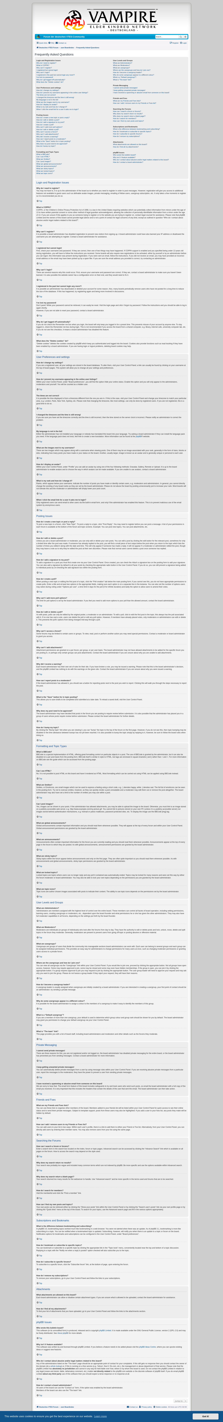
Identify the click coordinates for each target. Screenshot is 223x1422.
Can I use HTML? (43, 157)
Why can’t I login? (43, 72)
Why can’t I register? (44, 68)
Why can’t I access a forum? (47, 132)
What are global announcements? (49, 164)
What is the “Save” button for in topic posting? (53, 141)
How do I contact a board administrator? (128, 162)
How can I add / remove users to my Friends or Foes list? (134, 103)
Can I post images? (43, 161)
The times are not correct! (46, 95)
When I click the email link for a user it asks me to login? (57, 109)
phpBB (138, 436)
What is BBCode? (43, 154)
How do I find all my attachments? (126, 147)
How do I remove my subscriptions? (126, 136)
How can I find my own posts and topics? (128, 121)
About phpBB (62, 1333)
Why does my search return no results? (128, 114)
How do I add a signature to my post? (50, 122)
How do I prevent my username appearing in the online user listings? (62, 92)
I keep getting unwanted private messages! (129, 90)
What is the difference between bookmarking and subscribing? (136, 129)
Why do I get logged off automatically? (50, 80)
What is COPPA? (42, 65)
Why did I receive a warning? (47, 137)
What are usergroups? (121, 68)
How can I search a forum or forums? (127, 111)
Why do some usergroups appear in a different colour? (133, 75)
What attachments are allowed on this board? (130, 144)
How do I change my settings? (47, 90)
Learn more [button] (100, 1416)
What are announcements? (46, 166)
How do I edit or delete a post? (47, 120)
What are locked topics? (45, 171)
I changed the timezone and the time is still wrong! (55, 97)
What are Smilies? (43, 159)
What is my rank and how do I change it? (51, 107)
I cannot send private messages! (125, 88)
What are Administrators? (122, 63)
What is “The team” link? (122, 80)
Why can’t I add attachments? (47, 134)
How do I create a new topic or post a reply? (53, 117)
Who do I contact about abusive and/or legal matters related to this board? (141, 160)
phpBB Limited (105, 1330)
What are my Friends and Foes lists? (127, 101)
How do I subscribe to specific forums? (127, 134)
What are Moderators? (121, 65)
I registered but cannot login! (47, 70)
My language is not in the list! (47, 100)
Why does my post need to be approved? (52, 144)
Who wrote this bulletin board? (124, 155)
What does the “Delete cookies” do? (49, 82)
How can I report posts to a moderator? (51, 139)
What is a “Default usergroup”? (124, 77)
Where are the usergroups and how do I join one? (132, 70)
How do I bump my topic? (46, 146)
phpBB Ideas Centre (147, 1347)
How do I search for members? (124, 118)
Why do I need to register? (46, 63)
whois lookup (56, 1366)
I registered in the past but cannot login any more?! (55, 75)
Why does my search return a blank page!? (129, 116)
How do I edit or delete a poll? (47, 129)
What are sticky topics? (45, 168)
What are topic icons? (44, 173)
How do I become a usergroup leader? (127, 72)
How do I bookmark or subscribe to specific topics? (132, 131)
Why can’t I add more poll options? (49, 127)
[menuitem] (51, 43)
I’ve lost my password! (44, 77)
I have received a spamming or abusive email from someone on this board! (141, 92)
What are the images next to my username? (52, 102)
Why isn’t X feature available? (124, 157)
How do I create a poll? (45, 125)
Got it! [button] (205, 1416)
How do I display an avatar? (46, 104)
